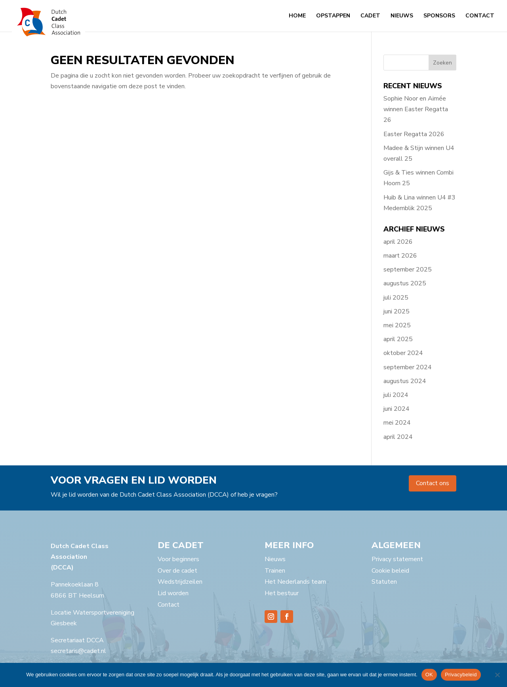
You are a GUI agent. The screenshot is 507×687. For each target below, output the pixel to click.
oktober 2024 (403, 353)
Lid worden (173, 593)
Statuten (384, 581)
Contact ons (432, 483)
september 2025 (407, 269)
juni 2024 (396, 408)
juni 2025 (396, 311)
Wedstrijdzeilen (180, 581)
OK (429, 675)
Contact (479, 16)
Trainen (275, 570)
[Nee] (497, 675)
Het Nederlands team (295, 581)
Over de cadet (177, 570)
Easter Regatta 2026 (413, 134)
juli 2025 (395, 297)
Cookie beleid (390, 570)
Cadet (370, 16)
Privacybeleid (461, 675)
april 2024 (398, 437)
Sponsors (439, 16)
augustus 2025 (404, 283)
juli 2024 (395, 395)
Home (297, 16)
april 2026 (398, 241)
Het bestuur (282, 593)
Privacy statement (397, 559)
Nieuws (402, 16)
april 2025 (398, 339)
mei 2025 (397, 325)
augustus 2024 (404, 381)
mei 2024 (397, 422)
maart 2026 (400, 255)
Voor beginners (178, 559)
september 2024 (407, 367)
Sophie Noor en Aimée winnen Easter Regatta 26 (415, 109)
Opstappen (333, 16)
